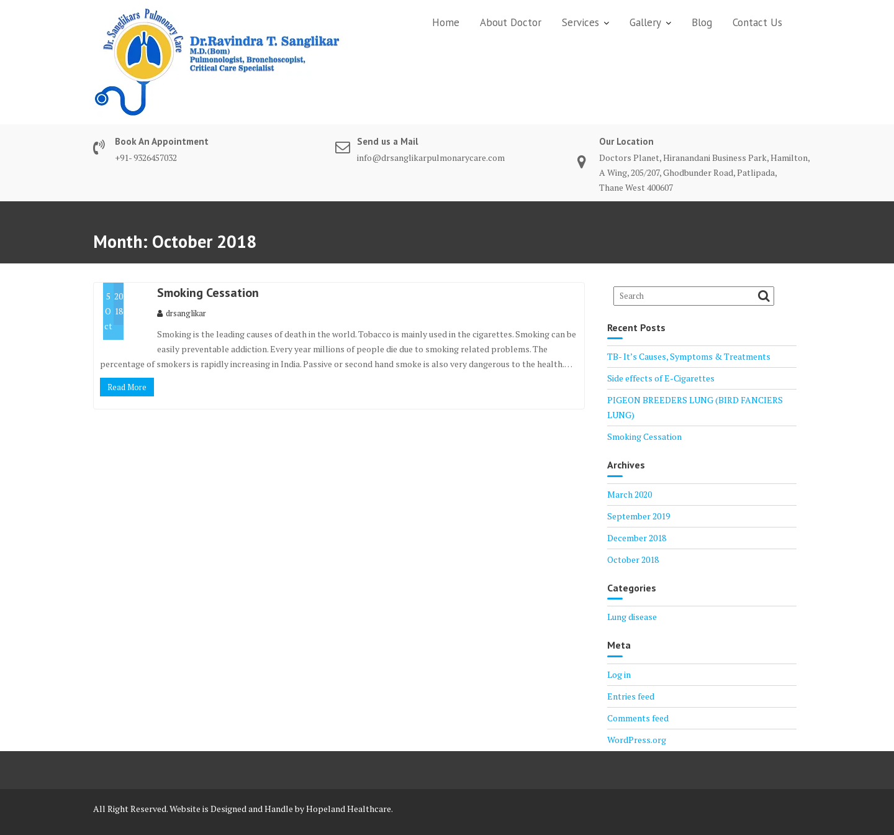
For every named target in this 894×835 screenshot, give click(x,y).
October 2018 (633, 559)
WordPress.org (636, 740)
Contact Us (757, 22)
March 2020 (629, 494)
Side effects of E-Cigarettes (661, 378)
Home (445, 22)
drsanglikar (181, 313)
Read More (127, 387)
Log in (619, 674)
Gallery (645, 22)
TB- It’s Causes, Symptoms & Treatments (688, 356)
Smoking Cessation (208, 293)
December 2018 (636, 538)
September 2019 (638, 516)
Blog (702, 22)
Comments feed (638, 718)
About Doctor (510, 22)
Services (580, 22)
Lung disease (632, 617)
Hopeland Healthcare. (349, 808)
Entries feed (630, 696)
